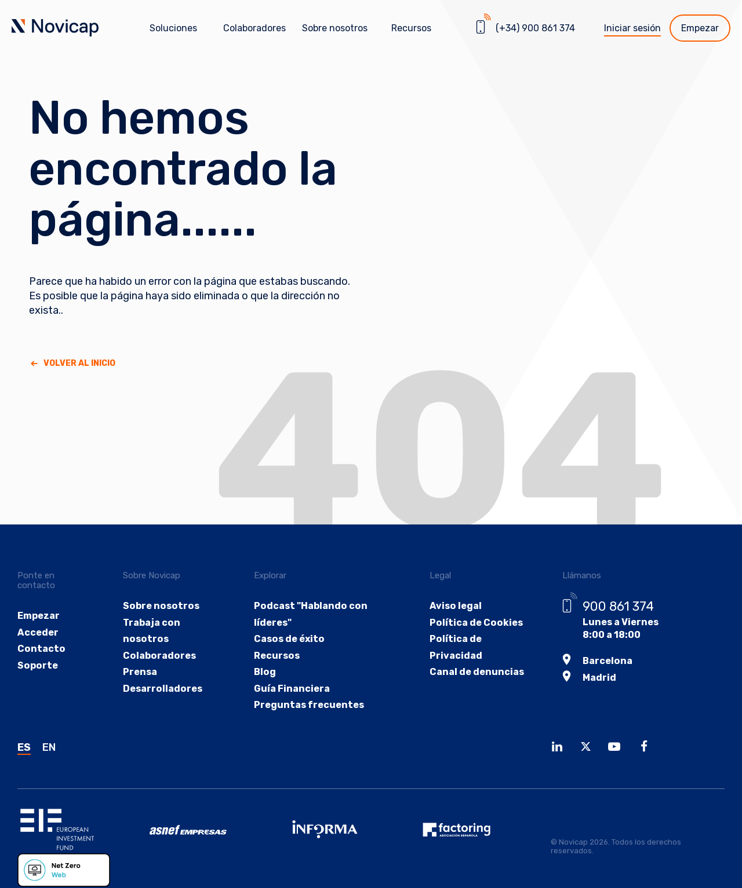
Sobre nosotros (160, 605)
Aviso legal (453, 605)
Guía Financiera (291, 689)
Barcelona (606, 660)
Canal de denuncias (475, 672)
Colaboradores (254, 28)
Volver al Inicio (79, 363)
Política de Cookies (473, 622)
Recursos (276, 655)
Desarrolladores (162, 689)
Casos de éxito (288, 639)
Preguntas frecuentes (308, 705)
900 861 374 (617, 606)
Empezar (700, 28)
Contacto (40, 649)
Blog (264, 672)
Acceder (37, 632)
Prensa (140, 672)
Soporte (37, 666)
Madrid (598, 677)
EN (49, 748)
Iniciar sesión (632, 28)
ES (24, 748)
